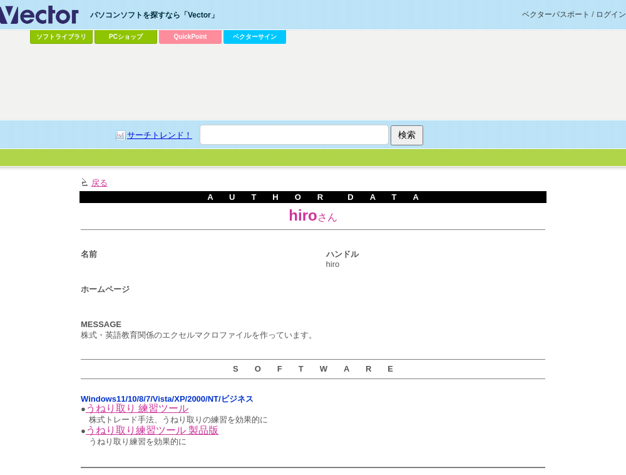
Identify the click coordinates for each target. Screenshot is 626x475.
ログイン (611, 14)
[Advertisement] (241, 141)
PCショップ (126, 36)
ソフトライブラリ (61, 36)
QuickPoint (190, 36)
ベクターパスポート (556, 14)
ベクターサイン (255, 36)
